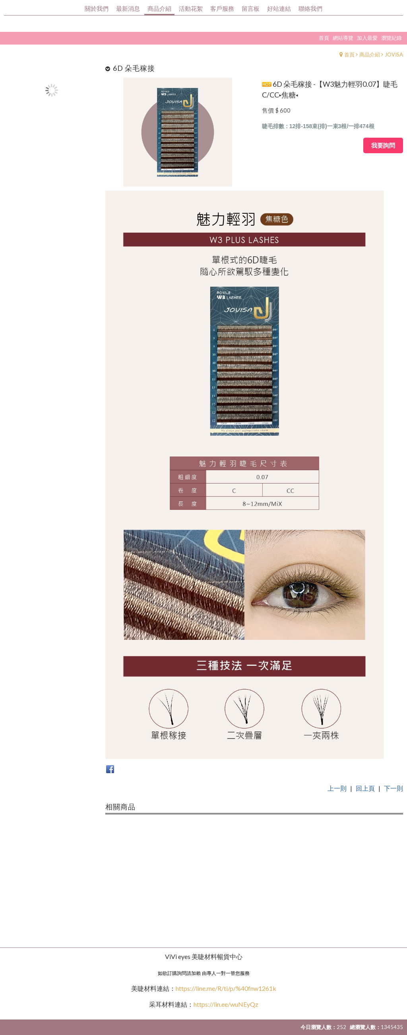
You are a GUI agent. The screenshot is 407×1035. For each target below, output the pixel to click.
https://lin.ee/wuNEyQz (226, 1004)
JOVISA (394, 54)
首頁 (349, 54)
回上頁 (365, 788)
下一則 (393, 788)
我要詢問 (383, 145)
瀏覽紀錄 (391, 38)
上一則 (337, 788)
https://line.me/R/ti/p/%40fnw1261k (226, 988)
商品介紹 (369, 54)
